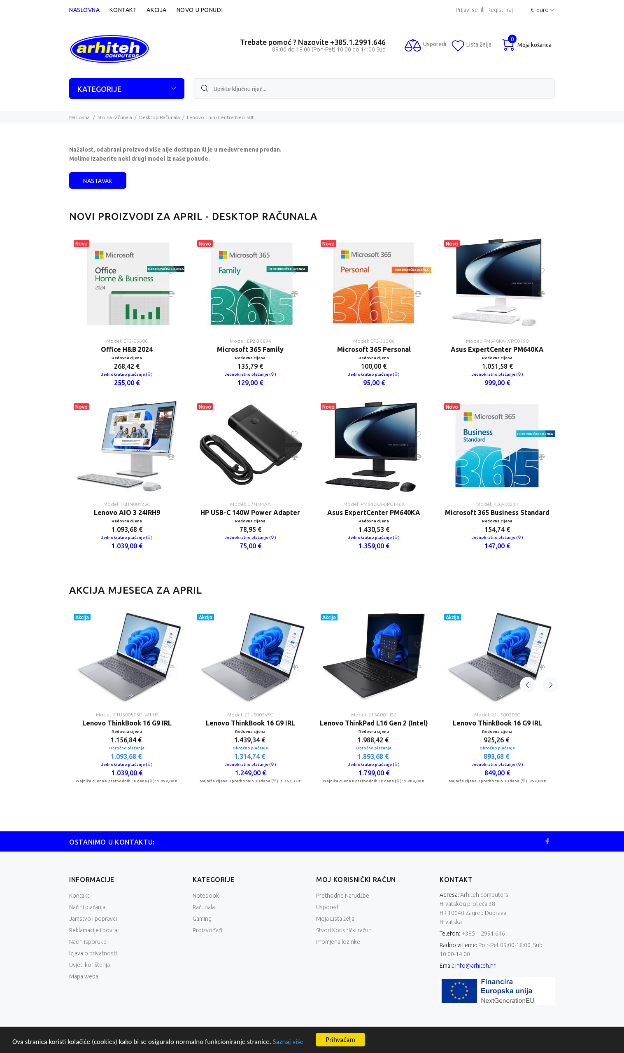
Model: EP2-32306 (374, 341)
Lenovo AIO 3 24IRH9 (127, 512)
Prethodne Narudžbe (342, 895)
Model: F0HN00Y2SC (126, 504)
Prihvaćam (340, 1039)
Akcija (156, 10)
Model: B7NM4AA (250, 504)
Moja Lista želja (335, 918)
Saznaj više (288, 1041)
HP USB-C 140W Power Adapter (250, 512)
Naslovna (84, 10)
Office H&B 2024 (127, 349)
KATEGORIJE (99, 89)
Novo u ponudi (200, 10)
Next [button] (547, 590)
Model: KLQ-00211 (497, 504)
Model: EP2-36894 (250, 341)
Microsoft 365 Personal (374, 349)
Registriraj (500, 10)
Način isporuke (88, 941)
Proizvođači (207, 930)
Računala (204, 907)
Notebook (206, 895)
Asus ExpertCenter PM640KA (373, 512)
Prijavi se (467, 10)
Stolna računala (115, 117)
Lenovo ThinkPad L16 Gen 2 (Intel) (374, 723)
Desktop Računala (159, 117)
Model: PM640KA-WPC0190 (497, 341)
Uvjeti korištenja (89, 965)
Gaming (202, 918)
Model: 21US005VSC (250, 714)
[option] (127, 399)
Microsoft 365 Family (250, 349)
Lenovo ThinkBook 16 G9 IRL (127, 723)
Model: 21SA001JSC (374, 714)
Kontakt (123, 10)
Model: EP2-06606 (127, 341)
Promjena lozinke (338, 941)
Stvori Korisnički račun (344, 930)
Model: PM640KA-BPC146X (374, 504)
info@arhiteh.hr (475, 965)
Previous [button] (528, 590)
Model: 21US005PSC (497, 714)
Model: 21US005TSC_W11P (127, 714)
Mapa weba (83, 976)
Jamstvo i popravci (93, 918)
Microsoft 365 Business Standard (497, 512)
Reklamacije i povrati (95, 930)
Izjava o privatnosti (93, 953)
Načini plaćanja (87, 907)
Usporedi (328, 907)
